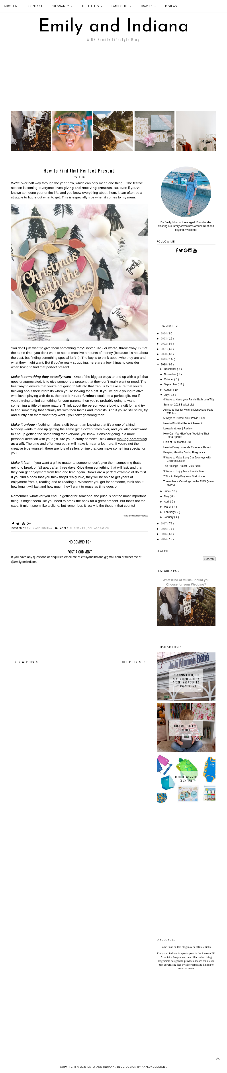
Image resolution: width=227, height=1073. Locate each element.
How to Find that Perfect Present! (183, 423)
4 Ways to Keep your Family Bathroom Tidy (188, 399)
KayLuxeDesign (154, 1066)
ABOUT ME (11, 6)
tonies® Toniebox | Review (186, 728)
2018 (164, 364)
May (167, 496)
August (168, 389)
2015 (164, 534)
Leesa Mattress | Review (177, 428)
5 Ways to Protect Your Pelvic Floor (184, 418)
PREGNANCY (62, 6)
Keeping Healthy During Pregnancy (184, 452)
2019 (164, 359)
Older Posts (134, 662)
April (167, 501)
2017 (164, 523)
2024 (164, 333)
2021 (164, 349)
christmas (78, 528)
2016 (164, 528)
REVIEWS (171, 6)
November (170, 374)
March (168, 506)
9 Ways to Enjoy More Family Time (183, 471)
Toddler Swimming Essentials (186, 778)
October (169, 379)
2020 (164, 354)
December (170, 369)
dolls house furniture (79, 396)
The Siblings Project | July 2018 (182, 466)
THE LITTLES (92, 6)
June (167, 491)
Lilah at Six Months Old (177, 442)
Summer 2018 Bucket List (178, 404)
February (169, 512)
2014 (164, 539)
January (169, 517)
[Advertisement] (113, 78)
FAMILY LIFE (122, 6)
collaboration (98, 528)
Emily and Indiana (113, 27)
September (171, 384)
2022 (164, 343)
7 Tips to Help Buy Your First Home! (184, 476)
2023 (164, 338)
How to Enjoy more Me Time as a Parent (187, 447)
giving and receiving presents (88, 188)
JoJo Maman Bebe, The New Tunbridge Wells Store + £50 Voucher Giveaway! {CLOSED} (186, 680)
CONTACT (35, 6)
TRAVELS (148, 6)
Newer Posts (25, 662)
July (167, 394)
